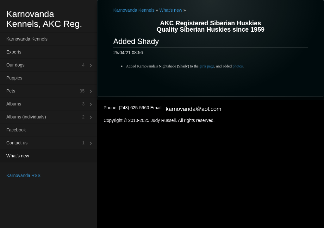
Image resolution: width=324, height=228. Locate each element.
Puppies (14, 77)
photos (238, 66)
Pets (10, 90)
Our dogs (15, 64)
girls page (206, 66)
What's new (17, 155)
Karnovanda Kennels (26, 38)
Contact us (17, 142)
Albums (13, 103)
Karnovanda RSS (23, 175)
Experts (13, 51)
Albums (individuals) (26, 116)
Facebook (16, 129)
